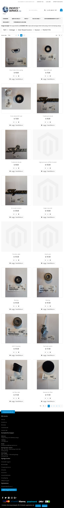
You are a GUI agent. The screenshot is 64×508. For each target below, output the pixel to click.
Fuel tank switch (47, 346)
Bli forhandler (4, 464)
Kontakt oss (40, 1)
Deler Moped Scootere (25, 30)
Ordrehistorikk (4, 427)
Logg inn (48, 1)
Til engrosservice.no (6, 467)
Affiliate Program (5, 480)
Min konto (3, 425)
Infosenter (3, 470)
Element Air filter (48, 392)
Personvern (4, 472)
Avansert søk (4, 430)
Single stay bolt (47, 208)
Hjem (4, 30)
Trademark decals (48, 116)
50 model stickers (16, 208)
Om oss (3, 419)
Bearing (16, 300)
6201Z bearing (16, 346)
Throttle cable (16, 254)
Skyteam (37, 30)
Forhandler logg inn (5, 462)
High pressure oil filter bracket (48, 162)
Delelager (12, 30)
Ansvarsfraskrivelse (5, 475)
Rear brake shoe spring (16, 70)
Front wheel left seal (16, 116)
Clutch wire (48, 254)
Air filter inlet (16, 392)
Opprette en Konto (58, 1)
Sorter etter (4, 35)
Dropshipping (4, 478)
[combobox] (37, 10)
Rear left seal (48, 70)
